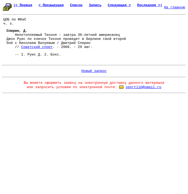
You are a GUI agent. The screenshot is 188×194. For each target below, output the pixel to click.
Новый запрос (94, 71)
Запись (95, 5)
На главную (174, 7)
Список (76, 5)
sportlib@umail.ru (143, 87)
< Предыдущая (51, 5)
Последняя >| (149, 5)
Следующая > (119, 5)
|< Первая (22, 5)
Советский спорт (37, 47)
